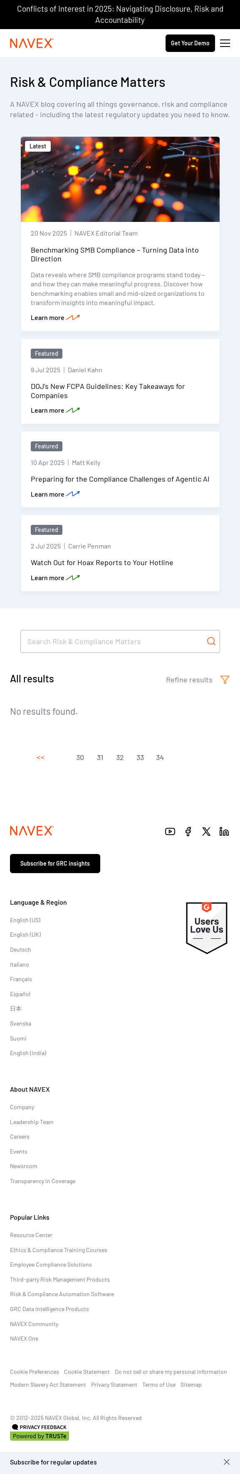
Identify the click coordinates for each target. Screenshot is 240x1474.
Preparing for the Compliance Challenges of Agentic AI (120, 478)
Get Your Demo (190, 43)
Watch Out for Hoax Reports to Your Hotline (102, 562)
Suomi (18, 1038)
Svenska (20, 1023)
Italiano (19, 964)
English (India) (28, 1052)
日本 (16, 1008)
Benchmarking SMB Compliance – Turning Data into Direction (115, 254)
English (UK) (25, 934)
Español (20, 993)
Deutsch (20, 949)
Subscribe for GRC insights (55, 863)
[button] (40, 757)
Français (21, 978)
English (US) (25, 919)
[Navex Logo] (32, 43)
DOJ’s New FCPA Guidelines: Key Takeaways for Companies (108, 390)
